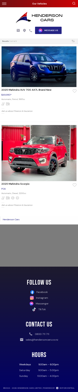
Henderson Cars (11, 219)
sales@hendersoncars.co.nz (42, 339)
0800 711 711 (42, 334)
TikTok (39, 309)
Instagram (39, 298)
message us (48, 30)
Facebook (39, 292)
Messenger (39, 304)
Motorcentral (65, 388)
